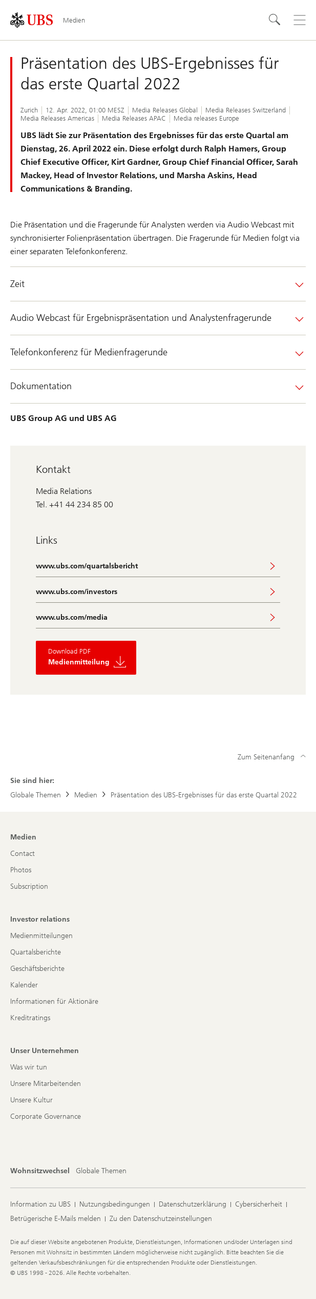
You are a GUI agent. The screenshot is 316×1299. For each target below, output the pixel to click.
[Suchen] (275, 20)
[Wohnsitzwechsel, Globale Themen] (101, 1171)
